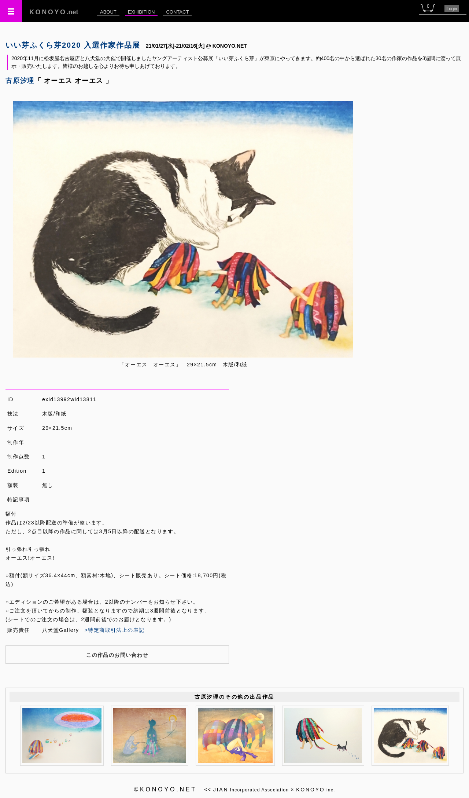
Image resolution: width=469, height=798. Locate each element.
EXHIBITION (141, 12)
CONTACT (177, 12)
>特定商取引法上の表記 (115, 630)
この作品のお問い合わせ (117, 655)
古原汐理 (19, 80)
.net (53, 12)
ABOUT (108, 12)
